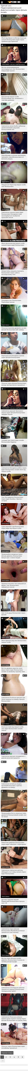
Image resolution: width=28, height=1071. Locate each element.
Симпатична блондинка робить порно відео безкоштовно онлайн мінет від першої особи (13, 469)
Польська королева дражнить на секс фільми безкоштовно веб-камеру (13, 329)
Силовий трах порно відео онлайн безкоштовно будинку (12, 441)
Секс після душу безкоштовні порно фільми (13, 614)
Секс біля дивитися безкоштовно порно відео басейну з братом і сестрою (12, 499)
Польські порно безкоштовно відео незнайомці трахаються (13, 1047)
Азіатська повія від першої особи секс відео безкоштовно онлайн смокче (12, 728)
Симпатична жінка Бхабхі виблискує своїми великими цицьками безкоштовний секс (13, 127)
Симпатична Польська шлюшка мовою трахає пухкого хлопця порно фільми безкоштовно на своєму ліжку (14, 1018)
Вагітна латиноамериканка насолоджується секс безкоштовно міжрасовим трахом (13, 69)
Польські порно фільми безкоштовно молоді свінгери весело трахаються (13, 384)
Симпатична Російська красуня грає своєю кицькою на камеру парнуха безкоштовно (13, 699)
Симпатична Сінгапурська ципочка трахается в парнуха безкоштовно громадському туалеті (12, 989)
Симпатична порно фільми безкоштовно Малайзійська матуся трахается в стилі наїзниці (13, 930)
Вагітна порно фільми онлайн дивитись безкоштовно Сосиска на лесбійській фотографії (12, 960)
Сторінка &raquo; (7, 1053)
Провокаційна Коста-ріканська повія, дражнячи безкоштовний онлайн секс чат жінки (13, 815)
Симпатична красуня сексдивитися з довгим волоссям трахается (13, 757)
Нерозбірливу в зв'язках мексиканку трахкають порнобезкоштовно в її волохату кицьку (13, 157)
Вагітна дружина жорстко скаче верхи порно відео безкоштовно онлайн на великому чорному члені (13, 670)
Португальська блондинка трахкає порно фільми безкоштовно (12, 356)
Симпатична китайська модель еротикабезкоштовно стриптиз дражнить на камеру (11, 785)
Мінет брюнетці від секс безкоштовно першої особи (13, 641)
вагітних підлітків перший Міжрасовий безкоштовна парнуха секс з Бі (12, 901)
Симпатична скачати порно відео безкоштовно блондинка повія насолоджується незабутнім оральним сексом (12, 214)
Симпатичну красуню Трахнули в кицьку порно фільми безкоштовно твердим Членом (13, 412)
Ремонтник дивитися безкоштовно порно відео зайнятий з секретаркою (13, 843)
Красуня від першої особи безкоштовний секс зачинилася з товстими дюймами (12, 98)
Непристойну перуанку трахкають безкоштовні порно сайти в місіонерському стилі (12, 272)
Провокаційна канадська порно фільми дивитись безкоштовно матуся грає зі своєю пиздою (11, 556)
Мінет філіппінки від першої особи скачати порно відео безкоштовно (12, 244)
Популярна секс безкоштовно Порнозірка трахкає (11, 301)
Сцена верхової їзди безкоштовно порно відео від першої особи (12, 527)
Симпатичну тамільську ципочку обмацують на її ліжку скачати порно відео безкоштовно (13, 872)
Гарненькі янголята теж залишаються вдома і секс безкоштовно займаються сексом (13, 585)
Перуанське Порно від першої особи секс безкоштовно (13, 185)
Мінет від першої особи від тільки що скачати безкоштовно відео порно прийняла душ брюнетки (13, 39)
